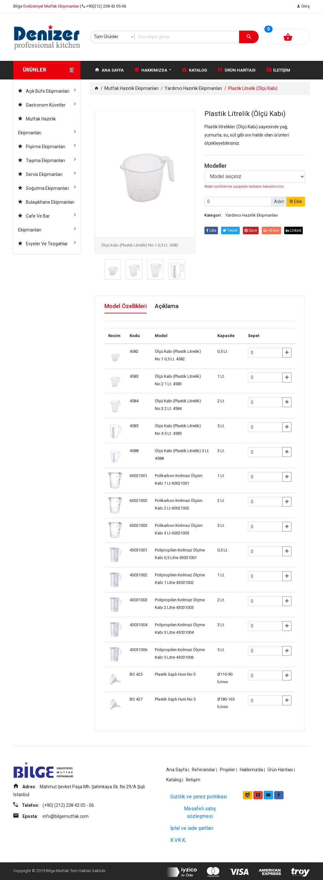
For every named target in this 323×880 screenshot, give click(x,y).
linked (214, 238)
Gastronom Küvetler (47, 103)
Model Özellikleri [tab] (128, 306)
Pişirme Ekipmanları (47, 145)
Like (212, 230)
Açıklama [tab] (176, 306)
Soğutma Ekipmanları (47, 186)
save (255, 230)
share (277, 230)
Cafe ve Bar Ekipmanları (47, 223)
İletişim (278, 70)
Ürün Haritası (236, 70)
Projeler (227, 767)
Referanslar (203, 767)
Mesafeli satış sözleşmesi (200, 810)
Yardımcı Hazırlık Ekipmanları (193, 88)
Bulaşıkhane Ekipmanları (47, 204)
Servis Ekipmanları (47, 172)
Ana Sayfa (109, 70)
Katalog (194, 70)
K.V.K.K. (178, 838)
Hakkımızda (153, 70)
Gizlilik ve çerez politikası (198, 795)
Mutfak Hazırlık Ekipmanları (47, 126)
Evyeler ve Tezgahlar (47, 242)
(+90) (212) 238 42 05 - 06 (69, 812)
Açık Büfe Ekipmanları (47, 89)
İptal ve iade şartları (191, 826)
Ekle (295, 201)
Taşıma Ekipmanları (47, 159)
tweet (232, 230)
